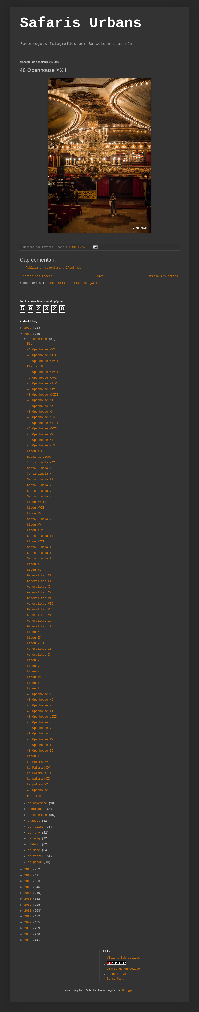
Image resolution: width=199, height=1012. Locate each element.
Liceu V (33, 671)
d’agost (35, 821)
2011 (28, 910)
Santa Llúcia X (39, 474)
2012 (28, 905)
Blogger (128, 990)
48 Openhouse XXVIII (43, 361)
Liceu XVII (35, 508)
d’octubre (36, 809)
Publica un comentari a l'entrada (53, 268)
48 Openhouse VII (41, 722)
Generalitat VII (40, 604)
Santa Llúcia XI (40, 468)
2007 (28, 934)
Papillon (34, 796)
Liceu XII (35, 564)
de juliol (36, 827)
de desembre (38, 339)
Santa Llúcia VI (40, 496)
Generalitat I (38, 654)
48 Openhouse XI (40, 700)
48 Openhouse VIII (42, 717)
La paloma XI (37, 784)
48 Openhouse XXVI (42, 378)
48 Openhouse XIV (41, 445)
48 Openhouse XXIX (42, 355)
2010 (28, 916)
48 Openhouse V (39, 733)
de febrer (36, 856)
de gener (35, 862)
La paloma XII (38, 779)
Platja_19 (35, 366)
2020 (28, 328)
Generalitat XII (40, 575)
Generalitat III (40, 626)
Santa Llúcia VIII (42, 485)
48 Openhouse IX (40, 711)
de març (35, 850)
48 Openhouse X (39, 705)
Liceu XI (34, 570)
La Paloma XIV (38, 768)
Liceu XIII (35, 541)
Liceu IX (34, 638)
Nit (29, 344)
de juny (35, 832)
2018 (28, 869)
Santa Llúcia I (39, 558)
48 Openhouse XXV (41, 389)
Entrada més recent (36, 276)
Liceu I (33, 756)
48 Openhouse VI (40, 728)
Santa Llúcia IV (40, 536)
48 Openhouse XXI (41, 406)
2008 (28, 928)
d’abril (35, 844)
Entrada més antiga (162, 276)
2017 (28, 875)
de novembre (38, 803)
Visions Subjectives (123, 958)
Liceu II (34, 688)
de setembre (38, 815)
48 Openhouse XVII (42, 428)
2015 (28, 887)
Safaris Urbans (81, 23)
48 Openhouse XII (41, 694)
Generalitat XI (39, 581)
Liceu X (33, 632)
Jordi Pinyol (117, 974)
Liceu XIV (35, 530)
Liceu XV (34, 525)
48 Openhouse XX (40, 411)
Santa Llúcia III (41, 547)
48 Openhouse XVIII (42, 423)
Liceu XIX (35, 451)
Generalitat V (38, 609)
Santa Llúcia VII (41, 491)
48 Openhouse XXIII (42, 395)
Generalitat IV (39, 621)
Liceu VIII (35, 643)
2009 (28, 922)
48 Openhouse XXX (41, 349)
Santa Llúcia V (39, 519)
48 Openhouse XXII (42, 400)
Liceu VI (34, 666)
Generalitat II (39, 649)
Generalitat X (38, 587)
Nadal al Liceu (39, 457)
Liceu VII (35, 660)
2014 (28, 893)
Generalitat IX (39, 592)
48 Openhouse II (40, 751)
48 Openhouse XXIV (42, 383)
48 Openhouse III (41, 745)
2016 (28, 881)
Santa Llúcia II (40, 553)
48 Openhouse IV (40, 739)
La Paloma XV (37, 762)
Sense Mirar (116, 979)
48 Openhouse (37, 790)
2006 (28, 940)
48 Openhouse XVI (41, 434)
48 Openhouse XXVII (42, 372)
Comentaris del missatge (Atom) (74, 283)
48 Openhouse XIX (41, 417)
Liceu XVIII (36, 502)
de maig (35, 838)
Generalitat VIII (41, 598)
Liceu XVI (35, 513)
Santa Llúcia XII (41, 462)
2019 (28, 334)
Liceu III (35, 683)
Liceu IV (34, 677)
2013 (28, 899)
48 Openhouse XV (40, 440)
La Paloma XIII (39, 773)
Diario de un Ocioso (123, 969)
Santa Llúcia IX (40, 479)
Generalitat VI (39, 615)
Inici (99, 276)
